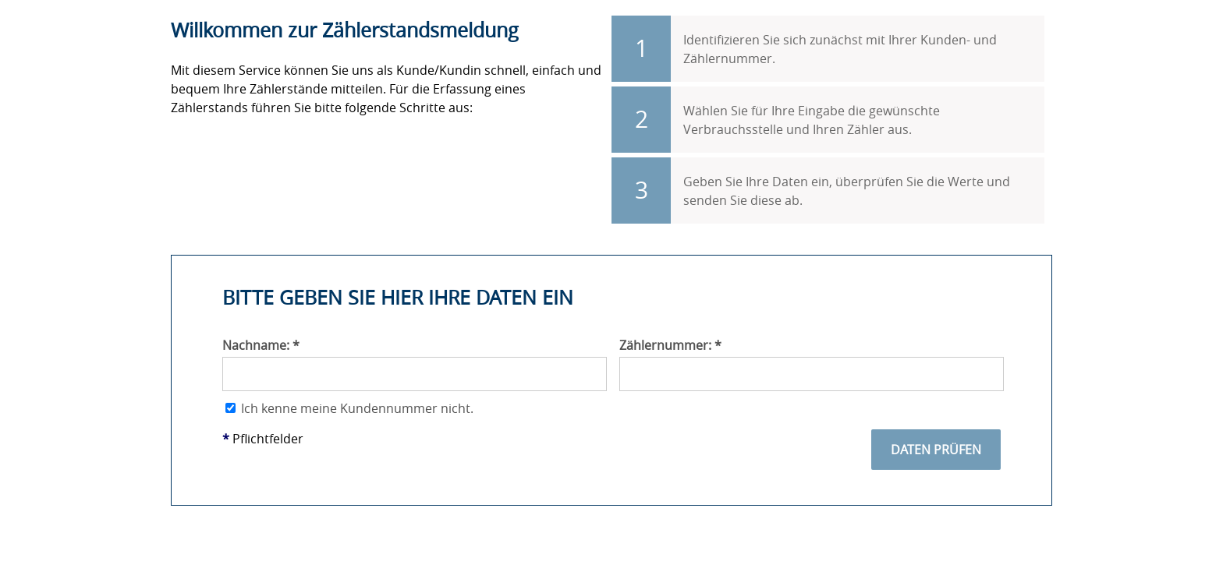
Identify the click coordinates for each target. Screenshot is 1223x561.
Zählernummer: (670, 345)
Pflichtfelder (262, 438)
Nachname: (261, 345)
